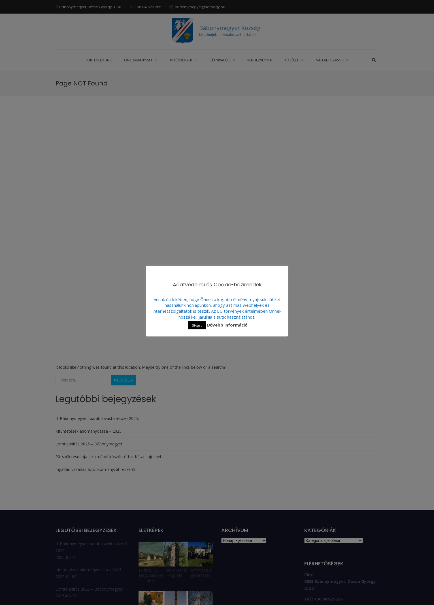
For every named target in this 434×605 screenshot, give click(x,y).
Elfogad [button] (197, 325)
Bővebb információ (227, 325)
